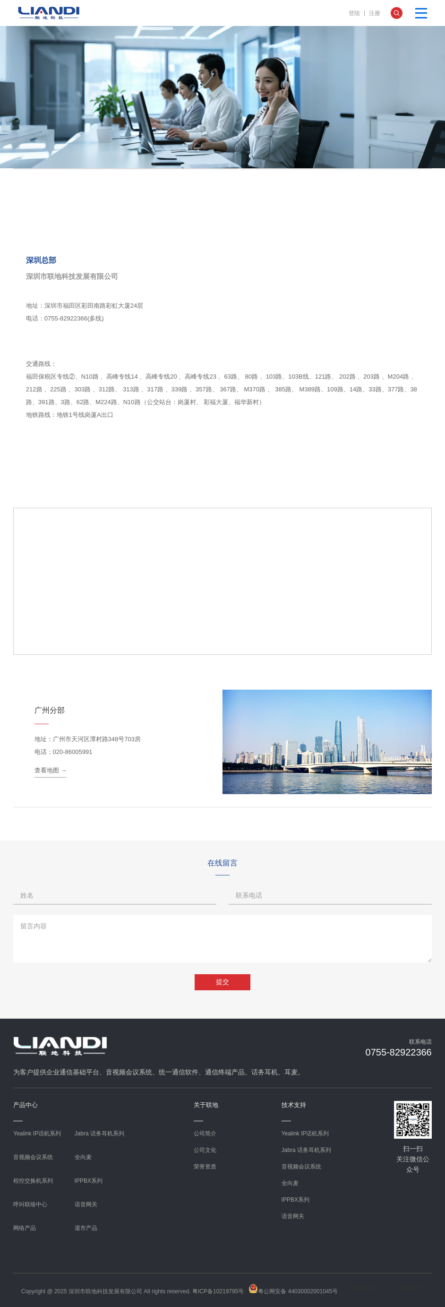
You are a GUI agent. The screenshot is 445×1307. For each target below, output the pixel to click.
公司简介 (205, 1133)
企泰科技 (410, 1287)
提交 (222, 982)
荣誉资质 (205, 1166)
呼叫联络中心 (30, 1204)
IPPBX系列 (89, 1180)
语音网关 (86, 1204)
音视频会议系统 (33, 1157)
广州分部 (49, 710)
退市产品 (86, 1228)
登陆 (354, 13)
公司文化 (205, 1150)
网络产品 (24, 1228)
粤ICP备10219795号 (218, 1291)
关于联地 (206, 1104)
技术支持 (294, 1104)
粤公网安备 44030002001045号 (293, 1289)
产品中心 (25, 1104)
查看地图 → (50, 770)
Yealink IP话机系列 (37, 1133)
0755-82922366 (399, 1052)
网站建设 (362, 1287)
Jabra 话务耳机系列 (99, 1133)
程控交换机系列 (33, 1180)
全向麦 (83, 1157)
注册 (374, 13)
